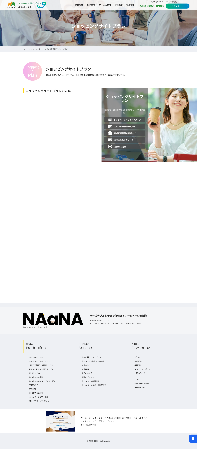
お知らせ (137, 357)
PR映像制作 (33, 385)
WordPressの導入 (36, 377)
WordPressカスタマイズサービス (42, 381)
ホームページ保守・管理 (38, 397)
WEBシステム (34, 373)
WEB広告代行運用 (36, 393)
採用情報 (130, 4)
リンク (137, 379)
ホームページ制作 (36, 357)
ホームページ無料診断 (90, 381)
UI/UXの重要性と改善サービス (41, 365)
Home (25, 49)
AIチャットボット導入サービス (41, 369)
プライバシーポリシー (143, 369)
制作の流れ (86, 365)
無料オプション (88, 377)
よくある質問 (87, 373)
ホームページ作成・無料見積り (94, 385)
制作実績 (79, 4)
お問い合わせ (177, 6)
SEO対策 (32, 389)
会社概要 (119, 4)
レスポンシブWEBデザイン (39, 361)
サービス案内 (105, 4)
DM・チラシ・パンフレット (40, 401)
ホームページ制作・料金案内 (93, 361)
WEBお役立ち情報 (141, 383)
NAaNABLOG (139, 387)
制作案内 (91, 4)
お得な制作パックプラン (91, 357)
